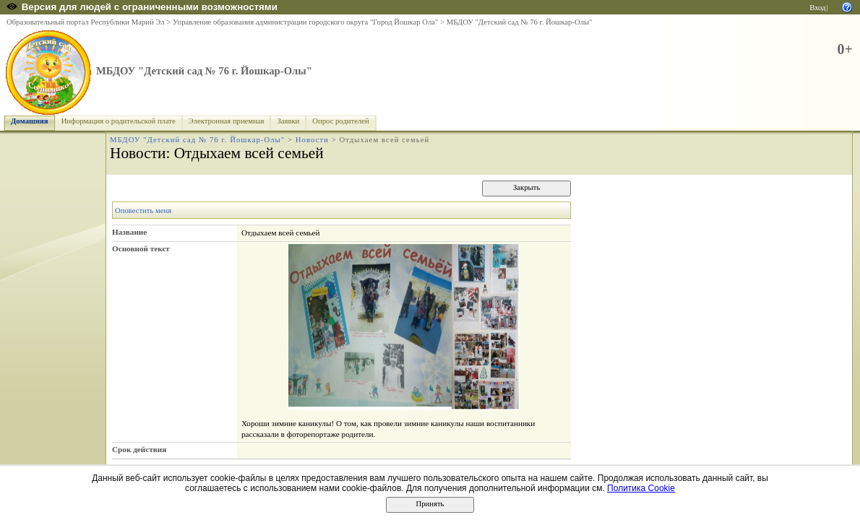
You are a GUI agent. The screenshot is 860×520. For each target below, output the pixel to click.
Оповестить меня (143, 210)
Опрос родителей (340, 121)
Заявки (288, 121)
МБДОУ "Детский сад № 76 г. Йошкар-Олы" (520, 22)
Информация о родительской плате (118, 121)
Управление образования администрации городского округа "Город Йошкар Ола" (306, 22)
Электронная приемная (227, 121)
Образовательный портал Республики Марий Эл (86, 22)
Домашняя (29, 121)
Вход (817, 8)
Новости (312, 140)
